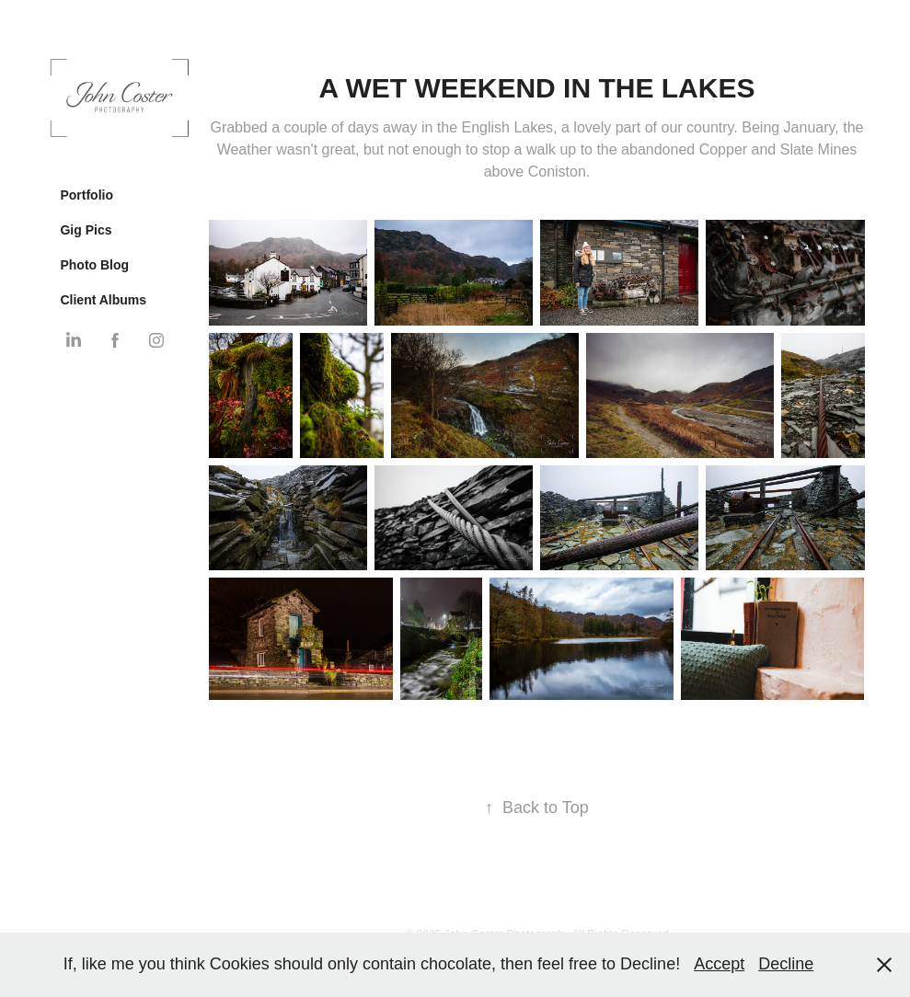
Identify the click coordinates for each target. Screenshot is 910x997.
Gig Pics (85, 230)
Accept (719, 964)
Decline (785, 964)
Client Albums (103, 299)
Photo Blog (94, 265)
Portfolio (86, 195)
